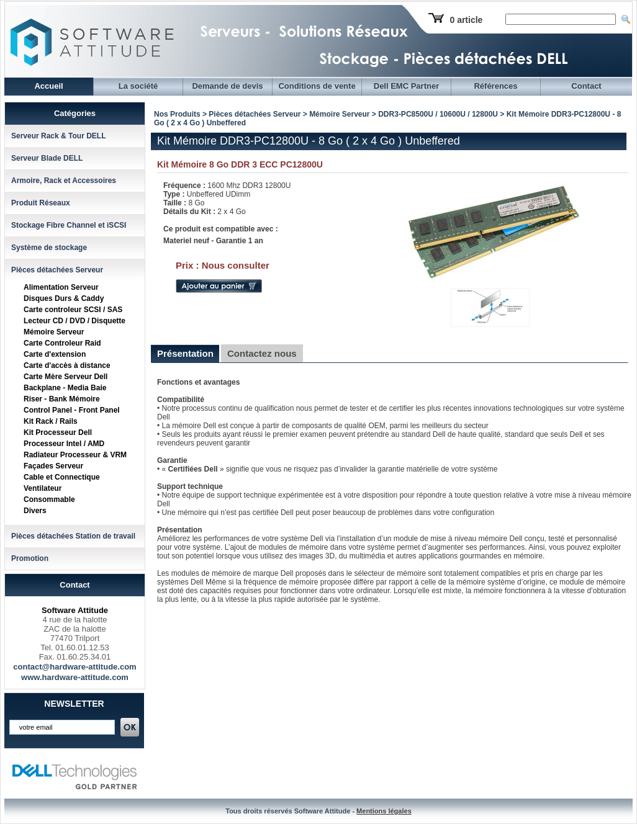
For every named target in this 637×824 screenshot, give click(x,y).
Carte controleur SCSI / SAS (73, 309)
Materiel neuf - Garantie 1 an (213, 240)
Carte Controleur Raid (62, 343)
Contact (586, 86)
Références (495, 86)
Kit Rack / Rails (51, 421)
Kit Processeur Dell (58, 432)
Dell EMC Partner (406, 86)
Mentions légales (384, 811)
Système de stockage (49, 247)
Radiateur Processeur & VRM (75, 454)
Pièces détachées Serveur (57, 270)
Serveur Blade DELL (47, 158)
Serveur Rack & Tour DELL (58, 136)
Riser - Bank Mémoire (62, 399)
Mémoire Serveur (54, 332)
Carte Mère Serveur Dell (65, 376)
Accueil (48, 86)
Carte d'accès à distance (67, 365)
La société (138, 86)
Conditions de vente (316, 86)
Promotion (29, 558)
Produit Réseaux (40, 203)
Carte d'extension (55, 354)
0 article (466, 20)
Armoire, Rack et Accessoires (63, 180)
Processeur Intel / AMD (64, 443)
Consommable (49, 499)
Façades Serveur (53, 466)
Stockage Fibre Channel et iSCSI (68, 225)
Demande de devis (227, 86)
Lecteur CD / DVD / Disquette (74, 320)
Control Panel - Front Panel (72, 410)
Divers (35, 510)
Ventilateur (42, 488)
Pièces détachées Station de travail (73, 536)
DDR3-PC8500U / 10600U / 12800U (439, 114)
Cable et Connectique (62, 477)
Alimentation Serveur (61, 287)
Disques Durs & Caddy (64, 298)
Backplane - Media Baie (65, 387)
